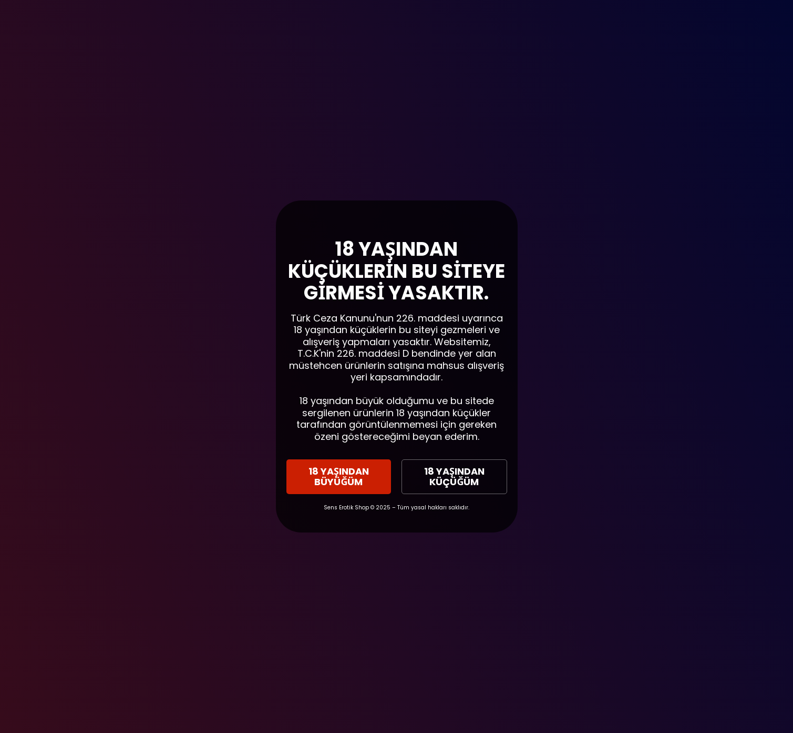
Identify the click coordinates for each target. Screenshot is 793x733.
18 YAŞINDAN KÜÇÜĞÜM (454, 476)
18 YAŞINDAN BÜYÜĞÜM (338, 476)
